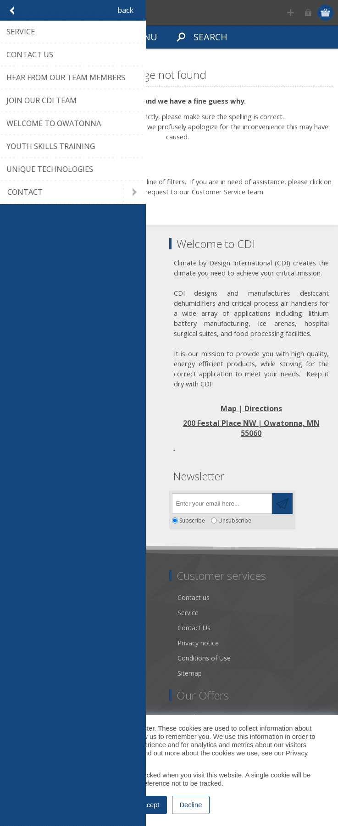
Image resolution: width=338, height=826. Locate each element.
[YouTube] (67, 500)
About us (26, 612)
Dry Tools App (34, 597)
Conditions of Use (204, 658)
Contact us (193, 597)
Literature (27, 658)
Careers (24, 673)
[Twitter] (42, 500)
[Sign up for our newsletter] (222, 503)
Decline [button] (191, 805)
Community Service (41, 627)
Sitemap (189, 673)
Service (188, 612)
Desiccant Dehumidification (53, 643)
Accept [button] (149, 805)
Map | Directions (251, 408)
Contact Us (194, 627)
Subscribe (192, 520)
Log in (308, 13)
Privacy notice (198, 643)
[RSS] (93, 500)
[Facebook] (17, 500)
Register (291, 13)
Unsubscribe (234, 520)
